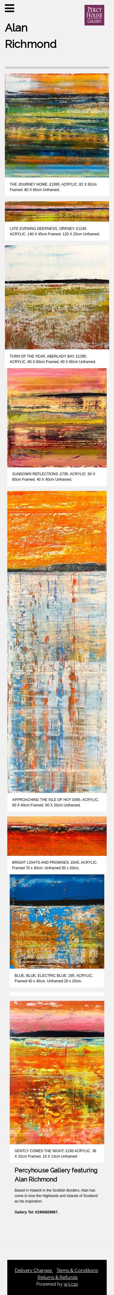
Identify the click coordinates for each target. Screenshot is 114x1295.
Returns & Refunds (58, 1277)
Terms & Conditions (77, 1270)
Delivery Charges (34, 1270)
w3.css (71, 1284)
